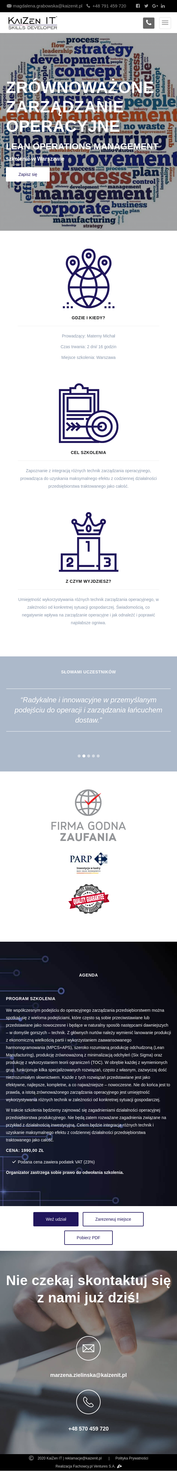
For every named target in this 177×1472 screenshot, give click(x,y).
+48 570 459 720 (88, 1429)
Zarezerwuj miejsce (113, 1219)
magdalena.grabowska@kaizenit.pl (44, 5)
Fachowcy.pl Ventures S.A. (97, 1466)
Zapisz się (27, 174)
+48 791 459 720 (105, 5)
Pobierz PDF (88, 1237)
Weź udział (56, 1219)
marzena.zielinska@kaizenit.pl (88, 1375)
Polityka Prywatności (131, 1458)
